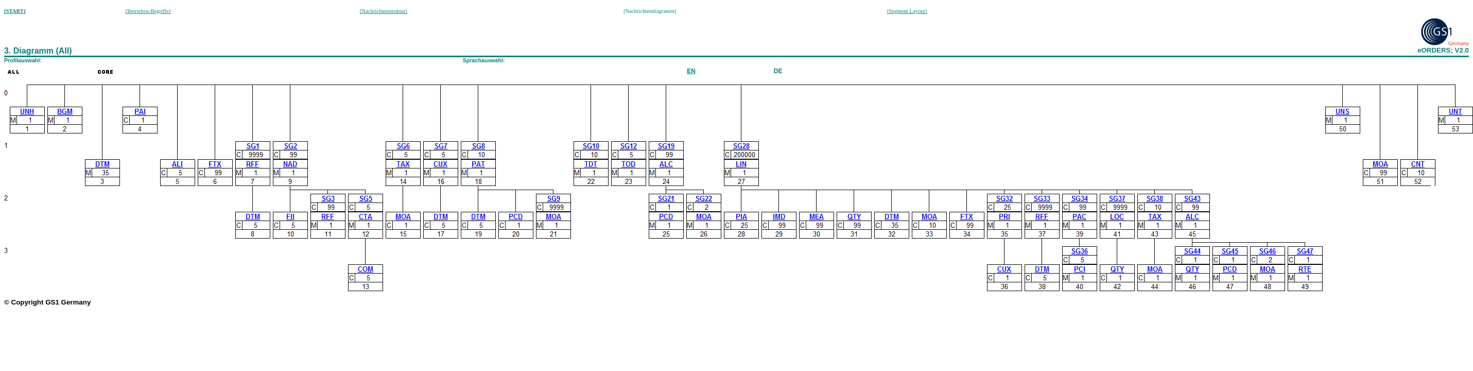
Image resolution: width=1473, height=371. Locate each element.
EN (691, 71)
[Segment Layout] (907, 11)
